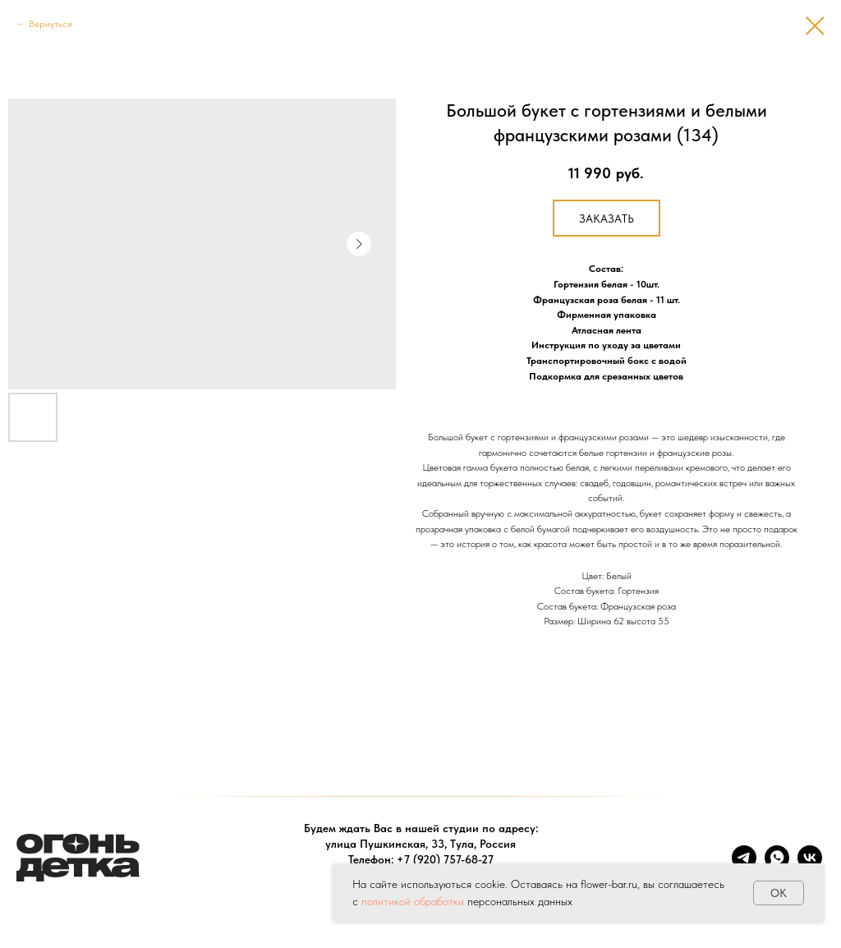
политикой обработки (412, 901)
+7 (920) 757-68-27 (445, 859)
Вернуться (50, 24)
